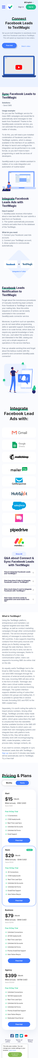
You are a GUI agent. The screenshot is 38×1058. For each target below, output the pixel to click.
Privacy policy (7, 1041)
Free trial (9, 45)
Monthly (9, 783)
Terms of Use (19, 1041)
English (28, 2)
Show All (19, 554)
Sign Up (31, 7)
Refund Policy (30, 1041)
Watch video (24, 46)
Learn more (12, 1050)
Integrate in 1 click (19, 271)
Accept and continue (14, 1054)
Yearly (22, 783)
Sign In (21, 7)
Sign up (5, 753)
